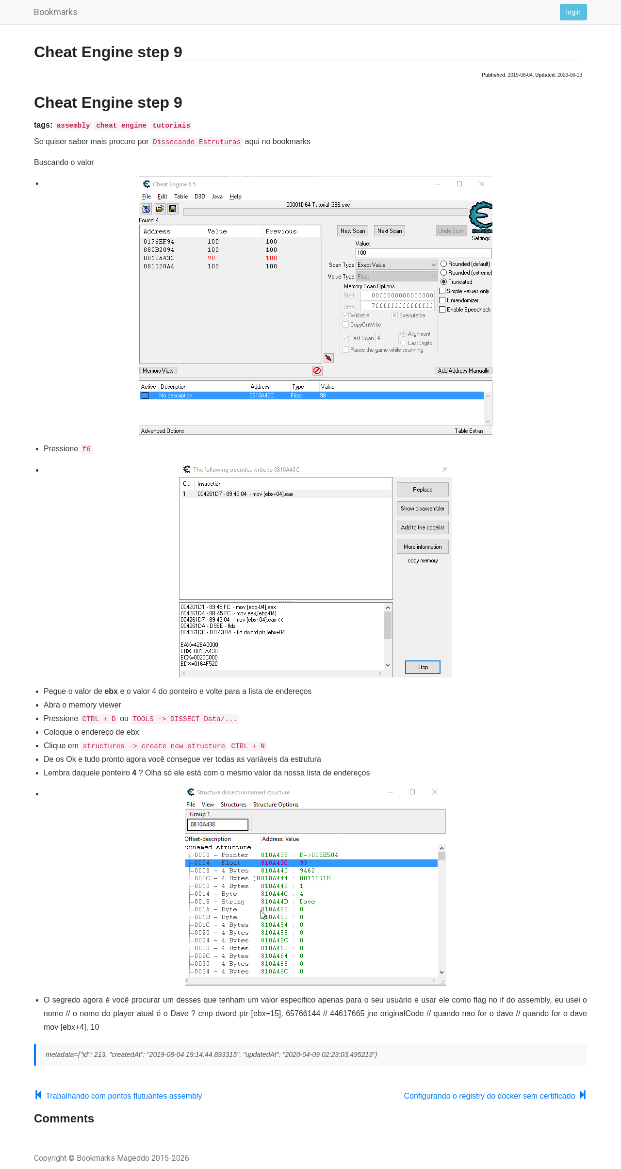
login (573, 12)
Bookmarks (56, 12)
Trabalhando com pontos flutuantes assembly (118, 1094)
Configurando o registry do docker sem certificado (495, 1094)
